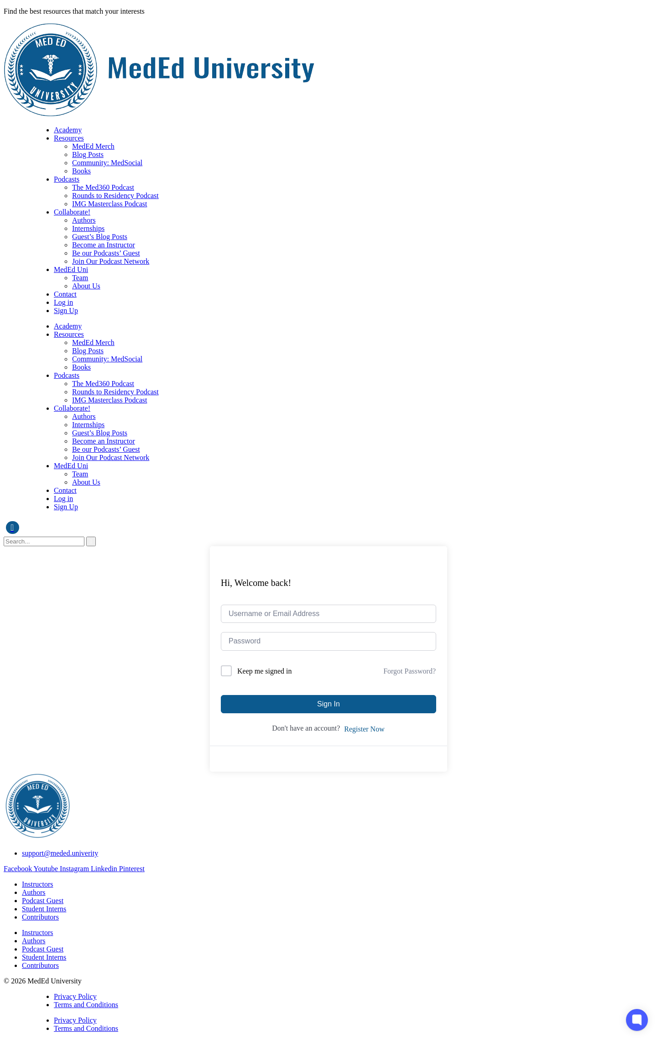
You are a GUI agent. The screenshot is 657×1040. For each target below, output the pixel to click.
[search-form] (44, 541)
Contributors (40, 917)
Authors (84, 220)
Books (81, 171)
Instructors (37, 884)
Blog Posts (88, 154)
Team (80, 278)
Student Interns (44, 909)
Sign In (328, 704)
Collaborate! (72, 212)
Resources (69, 138)
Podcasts (66, 179)
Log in (63, 302)
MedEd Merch (93, 146)
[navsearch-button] (12, 527)
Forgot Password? (409, 671)
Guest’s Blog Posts (99, 236)
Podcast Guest (42, 900)
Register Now (364, 729)
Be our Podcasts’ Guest (106, 253)
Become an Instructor (103, 245)
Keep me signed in (264, 671)
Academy (68, 130)
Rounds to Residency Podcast (115, 195)
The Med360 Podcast (103, 187)
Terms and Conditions (86, 1005)
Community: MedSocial (107, 163)
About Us (86, 286)
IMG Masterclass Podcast (109, 204)
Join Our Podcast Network (110, 261)
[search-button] (91, 541)
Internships (88, 228)
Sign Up (66, 310)
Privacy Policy (75, 996)
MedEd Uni (71, 269)
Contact (65, 294)
